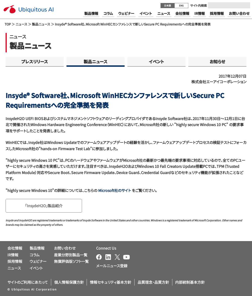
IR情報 (12, 255)
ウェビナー (38, 261)
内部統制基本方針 (190, 282)
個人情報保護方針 (69, 282)
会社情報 (14, 248)
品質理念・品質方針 (153, 282)
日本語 (167, 5)
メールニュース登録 (111, 265)
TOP (8, 24)
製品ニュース (41, 24)
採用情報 (14, 261)
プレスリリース (34, 61)
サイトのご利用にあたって (27, 282)
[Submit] (245, 5)
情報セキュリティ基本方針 (110, 282)
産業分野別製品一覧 (70, 255)
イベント (156, 61)
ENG (181, 5)
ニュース (21, 24)
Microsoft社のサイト (114, 190)
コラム (35, 255)
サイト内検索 (198, 5)
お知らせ (217, 61)
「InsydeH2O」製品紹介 (44, 205)
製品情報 (37, 248)
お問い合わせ (65, 248)
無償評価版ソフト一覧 (71, 261)
